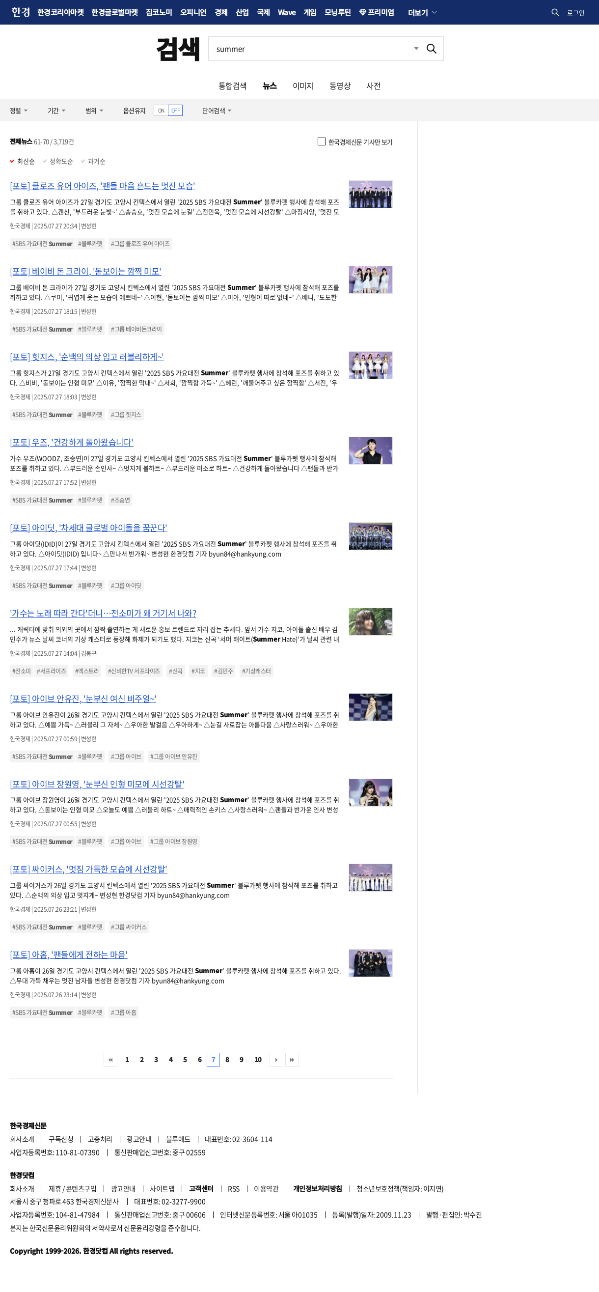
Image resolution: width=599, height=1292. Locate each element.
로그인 (576, 12)
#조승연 (120, 500)
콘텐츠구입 (81, 1188)
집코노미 (159, 12)
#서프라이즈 (51, 671)
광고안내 (139, 1139)
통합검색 (232, 85)
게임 (310, 12)
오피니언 (193, 12)
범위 (91, 110)
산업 (242, 12)
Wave (287, 12)
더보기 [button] (418, 12)
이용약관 (266, 1188)
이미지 (303, 85)
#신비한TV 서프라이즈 (134, 671)
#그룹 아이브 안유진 (173, 756)
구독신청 (61, 1139)
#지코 (198, 671)
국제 (263, 12)
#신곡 (175, 671)
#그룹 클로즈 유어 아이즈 (140, 243)
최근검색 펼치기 (409, 48)
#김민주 (223, 671)
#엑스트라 (87, 671)
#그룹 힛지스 (126, 414)
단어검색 (213, 110)
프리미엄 (381, 12)
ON (161, 110)
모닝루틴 (338, 12)
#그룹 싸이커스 (128, 927)
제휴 (55, 1188)
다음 (276, 1060)
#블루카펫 (90, 243)
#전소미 (21, 671)
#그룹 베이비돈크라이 (136, 329)
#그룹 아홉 (123, 1012)
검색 (178, 48)
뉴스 (270, 85)
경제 (221, 12)
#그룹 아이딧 (126, 585)
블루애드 (178, 1139)
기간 (53, 110)
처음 (110, 1060)
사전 (373, 85)
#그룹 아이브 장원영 (173, 841)
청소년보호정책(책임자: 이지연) (399, 1188)
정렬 (15, 110)
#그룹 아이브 (126, 756)
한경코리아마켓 (60, 12)
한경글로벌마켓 (114, 12)
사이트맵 (162, 1188)
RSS (233, 1188)
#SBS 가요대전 (42, 243)
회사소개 (22, 1139)
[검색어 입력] (314, 48)
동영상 (340, 85)
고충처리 (100, 1139)
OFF (175, 110)
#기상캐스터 (256, 671)
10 (258, 1059)
